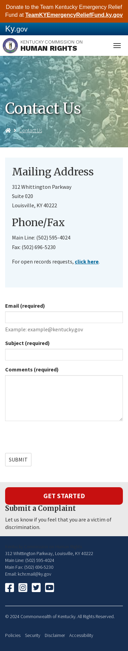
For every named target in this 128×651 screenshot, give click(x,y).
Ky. (16, 28)
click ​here (87, 261)
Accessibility (81, 635)
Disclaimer (55, 635)
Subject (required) (27, 343)
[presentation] (57, 439)
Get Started (64, 495)
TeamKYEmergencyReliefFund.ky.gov (74, 15)
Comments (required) (32, 369)
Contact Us (30, 130)
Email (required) (25, 305)
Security (32, 635)
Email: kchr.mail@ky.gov (28, 574)
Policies (12, 635)
